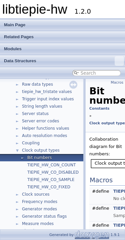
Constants (99, 108)
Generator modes (39, 209)
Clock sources (36, 194)
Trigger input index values (48, 99)
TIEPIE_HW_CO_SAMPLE (50, 179)
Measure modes (38, 223)
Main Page (14, 24)
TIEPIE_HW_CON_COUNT (51, 165)
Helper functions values (45, 128)
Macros (117, 82)
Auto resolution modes (44, 135)
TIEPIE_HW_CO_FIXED (48, 187)
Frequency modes (39, 201)
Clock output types (41, 150)
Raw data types (37, 84)
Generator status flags (44, 216)
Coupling (31, 143)
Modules (13, 48)
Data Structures (64, 61)
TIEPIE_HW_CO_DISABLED (53, 172)
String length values (42, 106)
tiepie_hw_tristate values (47, 91)
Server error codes (40, 121)
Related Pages (19, 36)
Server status (35, 113)
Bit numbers (39, 157)
